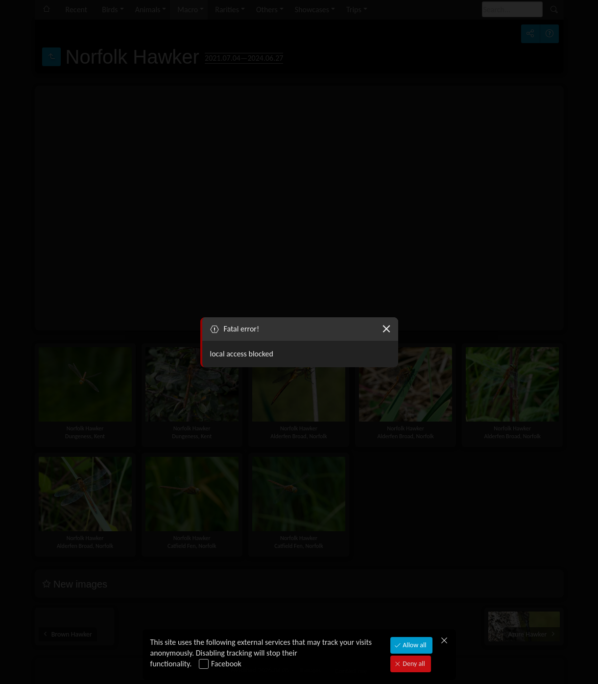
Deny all (413, 664)
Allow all (413, 645)
